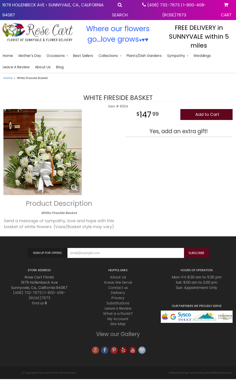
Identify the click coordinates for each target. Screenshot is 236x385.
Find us (39, 303)
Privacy (117, 298)
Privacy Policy (68, 373)
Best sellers (83, 55)
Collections (108, 55)
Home (8, 55)
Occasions (56, 55)
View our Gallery (118, 334)
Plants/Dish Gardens (144, 55)
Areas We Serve (118, 282)
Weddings (202, 55)
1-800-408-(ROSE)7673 (47, 295)
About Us (43, 67)
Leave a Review (16, 67)
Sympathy (176, 55)
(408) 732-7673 (163, 5)
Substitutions (118, 303)
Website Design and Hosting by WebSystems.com (201, 373)
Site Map (118, 323)
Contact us (118, 287)
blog (60, 67)
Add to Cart (207, 114)
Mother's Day (30, 55)
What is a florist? (118, 313)
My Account (118, 318)
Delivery (118, 292)
